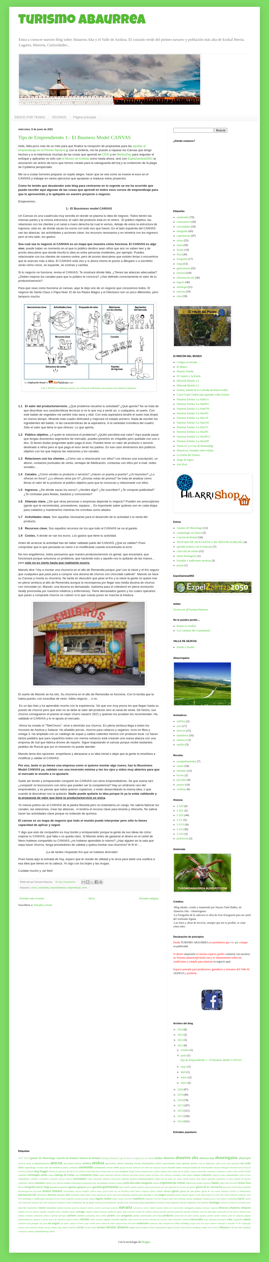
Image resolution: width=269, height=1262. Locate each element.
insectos (181, 730)
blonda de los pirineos (76, 1171)
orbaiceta (223, 1207)
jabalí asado (90, 1195)
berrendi (233, 1167)
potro (118, 1215)
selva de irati (108, 1223)
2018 (181, 1100)
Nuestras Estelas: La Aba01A (193, 399)
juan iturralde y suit (148, 1194)
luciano (78, 1198)
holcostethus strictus (72, 1191)
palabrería (112, 1211)
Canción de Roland (187, 537)
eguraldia (211, 1179)
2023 (181, 1034)
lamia (203, 1195)
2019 (181, 1094)
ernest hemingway (187, 556)
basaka (164, 1167)
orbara (21, 1211)
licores (180, 775)
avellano (109, 1167)
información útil (185, 277)
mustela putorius (71, 1208)
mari (171, 1198)
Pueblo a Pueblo (185, 647)
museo (42, 1207)
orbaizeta (246, 1207)
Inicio (91, 898)
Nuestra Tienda (185, 371)
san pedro (64, 1223)
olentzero (206, 1208)
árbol (52, 1231)
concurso (206, 1175)
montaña (242, 1202)
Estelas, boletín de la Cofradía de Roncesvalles (202, 390)
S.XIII (180, 806)
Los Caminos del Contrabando (193, 630)
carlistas (22, 1175)
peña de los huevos (230, 1211)
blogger (44, 1171)
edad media (201, 1179)
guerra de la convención (209, 1187)
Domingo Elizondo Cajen (112, 1158)
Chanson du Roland (89, 1158)
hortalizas (125, 1191)
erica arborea (58, 1183)
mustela (60, 1208)
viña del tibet (236, 1227)
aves (179, 726)
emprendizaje (74, 887)
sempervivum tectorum (125, 1223)
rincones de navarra (158, 1219)
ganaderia (54, 1187)
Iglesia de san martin (144, 1158)
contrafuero (24, 1178)
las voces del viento (221, 1195)
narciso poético (94, 1208)
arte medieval (55, 1167)
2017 (181, 1105)
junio (184, 1055)
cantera (193, 1171)
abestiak (21, 1163)
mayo (184, 1066)
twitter (144, 1227)
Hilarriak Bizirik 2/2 (188, 385)
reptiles (181, 744)
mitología (182, 287)
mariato (189, 1198)
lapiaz (209, 1195)
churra (148, 1175)
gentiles (140, 1187)
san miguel (53, 1223)
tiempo (41, 1227)
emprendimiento (58, 887)
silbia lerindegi (182, 1223)
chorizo (142, 1175)
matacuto (27, 1202)
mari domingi (179, 1198)
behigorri (225, 1167)
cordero (34, 1178)
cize (161, 1175)
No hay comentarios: (66, 881)
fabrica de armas (194, 1183)
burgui (132, 1171)
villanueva (224, 1227)
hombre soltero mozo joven (95, 1191)
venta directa (186, 1227)
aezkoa (98, 1162)
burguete (124, 1171)
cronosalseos (184, 221)
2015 (181, 1116)
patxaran (171, 1211)
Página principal (84, 117)
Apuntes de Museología (190, 528)
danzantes (97, 1179)
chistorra (125, 1175)
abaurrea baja (206, 1158)
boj (93, 1171)
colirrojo (167, 1175)
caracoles (202, 1171)
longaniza (70, 1198)
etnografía (182, 231)
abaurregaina (226, 1157)
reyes (130, 1219)
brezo (98, 1171)
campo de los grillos (181, 1171)
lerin (20, 1198)
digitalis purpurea (130, 1179)
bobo (89, 1171)
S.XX (180, 829)
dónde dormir (189, 1179)
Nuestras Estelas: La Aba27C (193, 427)
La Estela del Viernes (188, 455)
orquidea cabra (53, 1211)
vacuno (176, 1227)
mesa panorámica (147, 1202)
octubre (185, 1050)
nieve (152, 1207)
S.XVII (181, 824)
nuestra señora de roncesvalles (170, 1208)
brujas (103, 1171)
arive (21, 1167)
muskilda (51, 1207)
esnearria (112, 1183)
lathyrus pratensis (238, 1195)
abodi (28, 1163)
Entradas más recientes (31, 898)
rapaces (69, 1219)
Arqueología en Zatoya (189, 532)
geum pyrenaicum (152, 1187)
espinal (119, 1183)
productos (168, 1215)
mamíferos (182, 735)
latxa (248, 1195)
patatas (156, 1211)
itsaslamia (75, 1195)
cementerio (86, 1175)
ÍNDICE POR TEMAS (30, 117)
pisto (98, 1215)
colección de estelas (187, 551)
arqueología (30, 1167)
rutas (179, 296)
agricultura (110, 1163)
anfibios (181, 721)
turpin (132, 1227)
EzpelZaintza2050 (140, 158)
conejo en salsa (218, 1175)
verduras (181, 789)
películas (179, 1211)
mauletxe (62, 1202)
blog (36, 1171)
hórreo (153, 1191)
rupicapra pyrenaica (217, 1219)
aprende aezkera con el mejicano (194, 546)
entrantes (181, 770)
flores (21, 1187)
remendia (115, 1219)
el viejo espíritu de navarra (238, 1179)
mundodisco (32, 1208)
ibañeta (160, 1191)
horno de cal (114, 1191)
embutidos (22, 1183)
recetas (84, 1219)
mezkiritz (161, 1202)
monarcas (233, 1202)
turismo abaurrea (117, 1227)
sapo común (90, 1223)
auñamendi (99, 1167)
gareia (89, 1187)
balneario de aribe (141, 1167)
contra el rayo (245, 1175)
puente (210, 1215)
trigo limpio (63, 1227)
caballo (156, 1171)
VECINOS (59, 117)
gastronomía (183, 268)
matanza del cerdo (39, 1202)
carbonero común (224, 1171)
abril (183, 1072)
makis (114, 1198)
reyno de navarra (141, 1219)
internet (61, 1194)
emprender (44, 887)
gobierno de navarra (177, 1187)
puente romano (221, 1215)
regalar (106, 1219)
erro (94, 1183)
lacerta (178, 1195)
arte (46, 1167)
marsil (241, 1198)
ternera (21, 1227)
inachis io (234, 1191)
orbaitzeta (234, 1207)
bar (150, 1167)
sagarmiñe (237, 1219)
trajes (54, 1227)
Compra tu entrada (187, 362)
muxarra (83, 1208)
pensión (187, 1211)
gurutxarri (227, 1187)
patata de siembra (144, 1211)
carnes (180, 766)
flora (179, 254)
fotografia (182, 259)
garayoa (81, 1187)
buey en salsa (113, 1171)
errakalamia (76, 1183)
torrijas (48, 1227)
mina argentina (172, 1202)
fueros (39, 1187)
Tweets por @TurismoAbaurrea (190, 609)
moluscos (182, 740)
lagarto (185, 1195)
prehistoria (182, 838)
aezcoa (56, 1162)
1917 (20, 1158)
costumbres (44, 1179)
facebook (207, 1183)
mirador (183, 1202)
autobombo (183, 217)
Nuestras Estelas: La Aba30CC (193, 436)
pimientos (38, 1215)
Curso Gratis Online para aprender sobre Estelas (203, 394)
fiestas (180, 249)
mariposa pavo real (211, 1198)
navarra (125, 1207)
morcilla (22, 1207)
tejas (207, 1223)
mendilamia (111, 1202)
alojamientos (148, 1163)
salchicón (22, 1223)
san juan (43, 1223)
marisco (223, 1198)
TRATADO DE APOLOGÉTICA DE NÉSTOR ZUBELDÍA (210, 542)
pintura (47, 1215)
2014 (181, 1121)
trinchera (72, 1227)
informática (42, 1195)
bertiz (240, 1167)
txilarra (151, 1227)
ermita (67, 1183)
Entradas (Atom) (43, 905)
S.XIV (180, 810)
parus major (122, 1211)
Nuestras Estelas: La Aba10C (193, 413)
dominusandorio (146, 1178)
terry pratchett (31, 1227)
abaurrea (169, 1158)
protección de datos (183, 1215)
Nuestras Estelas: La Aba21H (193, 422)
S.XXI (180, 833)
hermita (247, 1187)
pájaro (248, 1215)
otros (84, 887)
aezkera (87, 1163)
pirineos (72, 1215)
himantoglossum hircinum (29, 1191)
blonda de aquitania (57, 1171)
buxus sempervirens (144, 1171)
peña (219, 1211)
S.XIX (180, 815)
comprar (196, 1175)
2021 (181, 1045)
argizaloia (235, 1163)
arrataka (40, 1167)
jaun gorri (117, 1195)
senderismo (143, 1223)
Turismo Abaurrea (82, 21)
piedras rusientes (25, 1215)
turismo (101, 1227)
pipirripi (54, 1215)
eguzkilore (221, 1179)
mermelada (134, 1202)
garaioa (73, 1187)
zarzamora (22, 1231)
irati (67, 1194)
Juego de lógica (185, 459)
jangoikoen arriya (104, 1195)
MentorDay (124, 154)
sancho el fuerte (77, 1223)
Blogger (145, 1242)
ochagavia (189, 1207)
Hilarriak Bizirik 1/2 (188, 380)
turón (138, 1227)
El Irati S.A (129, 1158)
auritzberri (73, 1167)
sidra (160, 1223)
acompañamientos (187, 761)
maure (69, 1202)
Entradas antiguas (148, 898)
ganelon (64, 1187)
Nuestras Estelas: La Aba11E (192, 417)
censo (96, 1175)
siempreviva (168, 1223)
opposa (214, 1208)
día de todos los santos (172, 1179)
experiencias (183, 235)
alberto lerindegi (125, 1163)
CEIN (105, 154)
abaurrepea (245, 1158)
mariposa (197, 1198)
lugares (181, 282)
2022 (181, 1040)
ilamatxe (225, 1191)
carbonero (211, 1171)
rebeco (77, 1219)
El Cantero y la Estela (189, 376)
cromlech (54, 1179)
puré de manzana (236, 1215)
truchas (87, 1227)
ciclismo (155, 1175)
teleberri (213, 1223)
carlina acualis (244, 1171)
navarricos (138, 1208)
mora (248, 1202)
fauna (180, 245)
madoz (107, 1198)
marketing (232, 1198)
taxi (202, 1223)
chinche (117, 1175)
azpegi (122, 1167)
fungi (179, 263)
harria (234, 1187)
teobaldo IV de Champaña (239, 1223)
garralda (97, 1187)
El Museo (182, 366)
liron (63, 1198)
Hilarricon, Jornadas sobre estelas (195, 450)
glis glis (164, 1187)
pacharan (103, 1211)
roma (170, 1219)
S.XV (180, 820)
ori (26, 1211)
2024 (181, 1029)
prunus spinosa (200, 1215)
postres (180, 784)
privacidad (157, 1215)
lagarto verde (194, 1195)
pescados (181, 779)
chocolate (134, 1175)
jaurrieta (126, 1194)
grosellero (191, 1187)
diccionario (116, 1179)
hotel (132, 1191)
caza (77, 1175)
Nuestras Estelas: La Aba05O (193, 404)
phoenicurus (245, 1211)
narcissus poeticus (110, 1208)
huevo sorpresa (142, 1191)
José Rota (182, 464)
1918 (26, 1158)
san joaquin (33, 1223)
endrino (31, 1183)
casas (50, 1175)
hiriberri (46, 1191)
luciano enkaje (88, 1198)
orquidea (43, 1211)
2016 (181, 1110)
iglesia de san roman (210, 1191)
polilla (103, 1215)
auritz (65, 1167)
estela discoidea (131, 1182)
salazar (247, 1219)
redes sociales (96, 1219)
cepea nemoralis (106, 1175)
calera (163, 1171)
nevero (146, 1208)
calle (169, 1171)
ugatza (170, 1227)
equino (49, 1183)
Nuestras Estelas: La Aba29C (193, 431)
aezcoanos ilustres (73, 1163)
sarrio (98, 1223)
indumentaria (245, 1191)
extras (180, 240)
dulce (157, 1178)
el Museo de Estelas (75, 158)
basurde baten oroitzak (179, 1167)
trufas (93, 1227)
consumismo (232, 1175)
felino (222, 1183)
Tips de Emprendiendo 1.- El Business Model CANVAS (74, 137)
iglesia (175, 1191)
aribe (248, 1163)
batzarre (217, 1167)
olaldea (198, 1208)
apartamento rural (172, 1163)
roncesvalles (196, 1219)
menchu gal (100, 1202)
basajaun (156, 1167)
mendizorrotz (122, 1202)
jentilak (134, 1195)
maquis (165, 1198)
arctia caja (225, 1163)
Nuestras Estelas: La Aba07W (193, 408)
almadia (137, 1163)
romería (185, 1219)
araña (217, 1163)
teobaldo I (222, 1223)
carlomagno (33, 1175)
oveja (95, 1211)
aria (242, 1163)
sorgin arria (195, 1223)
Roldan (159, 1158)
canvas (34, 887)
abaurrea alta (187, 1157)
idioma (167, 1191)
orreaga (80, 1211)
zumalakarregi (42, 1231)
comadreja (176, 1175)
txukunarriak (160, 1227)
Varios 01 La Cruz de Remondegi (195, 445)
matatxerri (52, 1202)
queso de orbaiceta (57, 1219)
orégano (88, 1211)
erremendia (87, 1183)
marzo (184, 1077)
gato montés (124, 1187)
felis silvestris (231, 1183)
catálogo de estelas (64, 1175)
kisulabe (170, 1194)
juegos (162, 1194)
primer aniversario (142, 1215)
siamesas (154, 1223)
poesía (180, 565)
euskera (156, 1183)
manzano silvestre (153, 1198)
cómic (90, 1179)
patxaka (163, 1211)
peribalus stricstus (199, 1211)
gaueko (134, 1187)
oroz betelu (33, 1211)
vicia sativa (213, 1227)
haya (240, 1187)
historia (181, 272)
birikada (29, 1171)
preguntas (127, 1215)
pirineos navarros (86, 1215)
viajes (204, 1227)
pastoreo (132, 1211)
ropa (206, 1219)
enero (184, 1082)
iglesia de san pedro (190, 1191)
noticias (181, 291)
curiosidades (183, 226)
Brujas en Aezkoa (186, 626)
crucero (62, 1179)
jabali (82, 1195)
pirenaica (63, 1215)
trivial (80, 1227)
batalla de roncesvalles (202, 1167)
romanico (177, 1219)
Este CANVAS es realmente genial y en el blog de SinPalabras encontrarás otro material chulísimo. (89, 388)
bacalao (129, 1167)
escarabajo (102, 1183)
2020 (181, 1089)
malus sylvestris (125, 1198)
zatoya (31, 1231)
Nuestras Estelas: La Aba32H (193, 441)
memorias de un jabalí (83, 1202)
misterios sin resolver (197, 1202)
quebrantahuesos (25, 1219)
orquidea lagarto (68, 1211)
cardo (235, 1171)
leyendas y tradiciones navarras (194, 560)
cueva (69, 1178)
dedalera (107, 1179)
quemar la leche (41, 1219)
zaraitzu (247, 1227)
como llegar (187, 1175)
